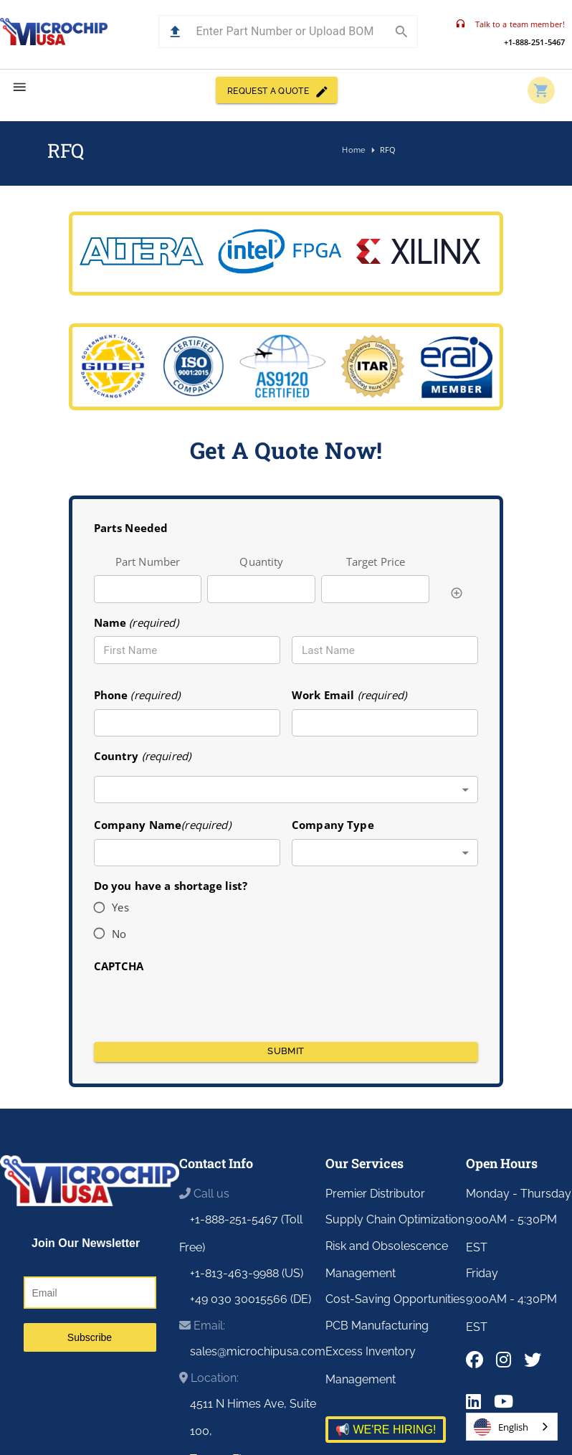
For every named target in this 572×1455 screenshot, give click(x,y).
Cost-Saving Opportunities (395, 1299)
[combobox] (286, 790)
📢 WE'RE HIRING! (385, 1429)
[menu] (20, 87)
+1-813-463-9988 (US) (246, 1273)
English (501, 1427)
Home (354, 150)
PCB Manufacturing (377, 1325)
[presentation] (203, 1002)
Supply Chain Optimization (394, 1219)
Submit (286, 1052)
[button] (175, 31)
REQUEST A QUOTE (277, 90)
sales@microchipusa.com (257, 1351)
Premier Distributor (375, 1193)
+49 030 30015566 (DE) (250, 1299)
